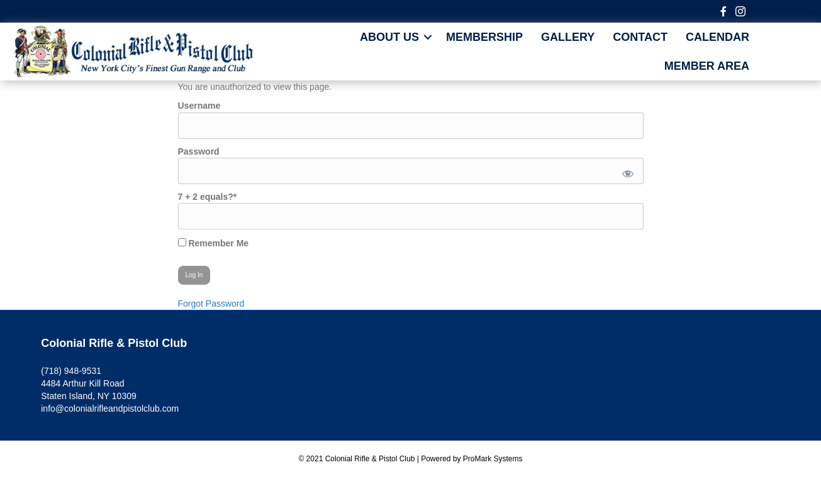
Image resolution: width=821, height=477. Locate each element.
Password (199, 151)
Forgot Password (211, 304)
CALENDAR (717, 37)
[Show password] (625, 171)
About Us (389, 37)
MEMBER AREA (706, 66)
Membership (484, 37)
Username (199, 106)
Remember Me (213, 243)
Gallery (568, 37)
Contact (640, 37)
